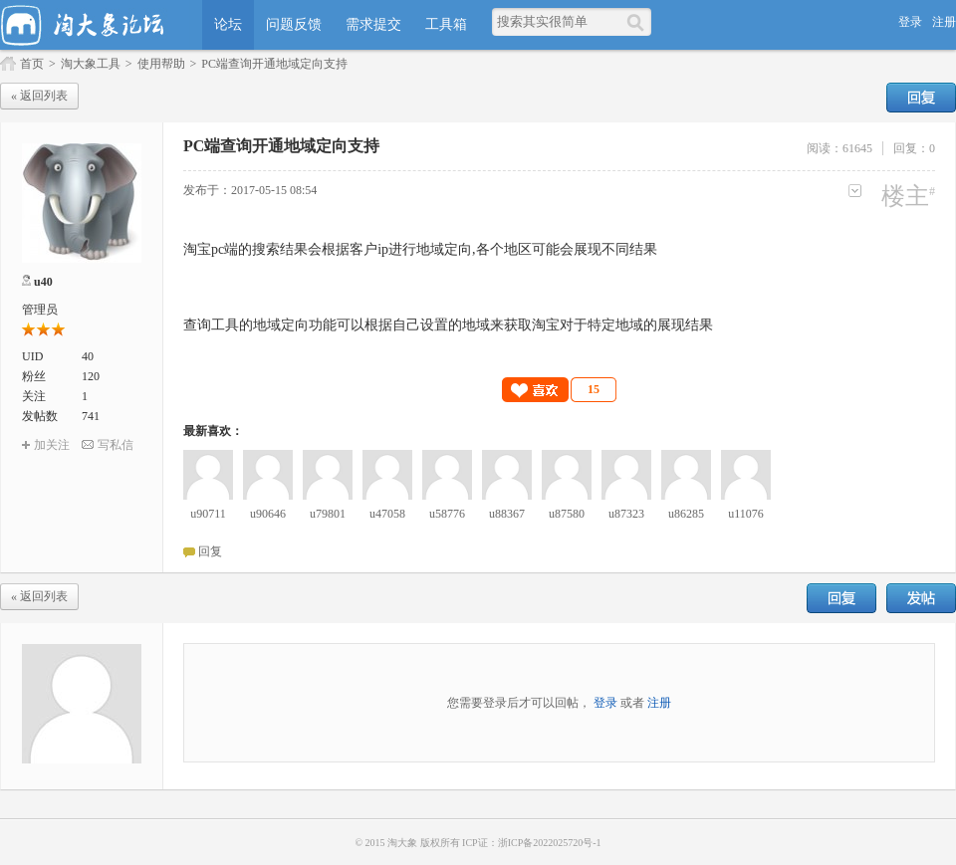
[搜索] (638, 22)
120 (91, 376)
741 (91, 416)
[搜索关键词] (559, 21)
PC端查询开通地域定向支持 (274, 64)
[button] (559, 389)
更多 (854, 190)
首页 (32, 64)
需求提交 (373, 24)
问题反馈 (294, 24)
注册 (944, 22)
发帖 (921, 598)
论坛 (228, 24)
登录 (910, 22)
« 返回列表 (39, 96)
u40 (43, 282)
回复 (921, 97)
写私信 (115, 445)
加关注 (52, 445)
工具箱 (446, 24)
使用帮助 (161, 64)
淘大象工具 (90, 64)
